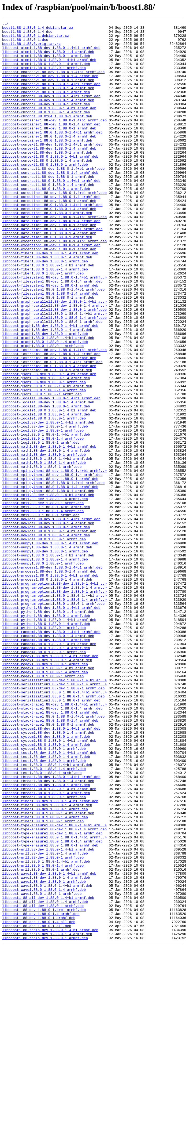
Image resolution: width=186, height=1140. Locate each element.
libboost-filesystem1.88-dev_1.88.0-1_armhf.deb (50, 338)
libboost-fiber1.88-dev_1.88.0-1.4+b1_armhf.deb (50, 299)
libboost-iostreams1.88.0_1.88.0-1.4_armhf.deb (49, 435)
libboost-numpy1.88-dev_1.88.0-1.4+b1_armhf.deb (50, 647)
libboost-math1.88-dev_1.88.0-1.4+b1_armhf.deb (49, 531)
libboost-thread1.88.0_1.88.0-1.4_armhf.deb (46, 947)
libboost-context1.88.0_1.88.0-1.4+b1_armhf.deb (50, 183)
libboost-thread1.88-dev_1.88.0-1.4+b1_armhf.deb (51, 928)
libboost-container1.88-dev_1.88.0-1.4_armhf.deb (51, 145)
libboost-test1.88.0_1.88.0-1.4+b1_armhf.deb (47, 913)
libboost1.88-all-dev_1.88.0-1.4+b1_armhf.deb (48, 1073)
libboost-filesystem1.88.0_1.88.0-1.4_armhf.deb (50, 348)
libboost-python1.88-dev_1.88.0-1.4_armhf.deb (48, 730)
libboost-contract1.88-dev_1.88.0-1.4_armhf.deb (50, 203)
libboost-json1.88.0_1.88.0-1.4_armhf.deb (44, 464)
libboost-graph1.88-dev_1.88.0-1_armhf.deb (45, 396)
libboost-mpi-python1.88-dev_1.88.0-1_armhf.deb (50, 570)
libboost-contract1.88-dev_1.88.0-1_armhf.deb (48, 207)
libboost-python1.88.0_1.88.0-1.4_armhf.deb (46, 744)
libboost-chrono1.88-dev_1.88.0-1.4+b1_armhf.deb (51, 111)
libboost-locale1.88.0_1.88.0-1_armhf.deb (44, 497)
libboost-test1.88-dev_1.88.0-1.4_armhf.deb (46, 904)
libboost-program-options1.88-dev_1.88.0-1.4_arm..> (54, 701)
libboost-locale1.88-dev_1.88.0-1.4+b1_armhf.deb (51, 473)
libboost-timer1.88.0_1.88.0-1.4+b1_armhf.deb (48, 971)
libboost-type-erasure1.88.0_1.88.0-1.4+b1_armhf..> (54, 1000)
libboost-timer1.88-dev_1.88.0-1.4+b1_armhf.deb (50, 957)
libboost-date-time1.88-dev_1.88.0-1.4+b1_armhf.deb (54, 256)
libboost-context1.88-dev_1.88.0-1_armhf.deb (47, 178)
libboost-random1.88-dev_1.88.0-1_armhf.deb (46, 763)
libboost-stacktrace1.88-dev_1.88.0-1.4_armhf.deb (52, 846)
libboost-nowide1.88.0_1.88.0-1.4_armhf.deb (46, 638)
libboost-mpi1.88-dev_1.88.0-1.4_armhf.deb (45, 594)
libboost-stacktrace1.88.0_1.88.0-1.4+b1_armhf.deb (53, 855)
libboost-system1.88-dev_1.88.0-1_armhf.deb (46, 879)
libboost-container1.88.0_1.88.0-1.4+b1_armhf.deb (52, 154)
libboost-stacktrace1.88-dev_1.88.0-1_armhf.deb (50, 850)
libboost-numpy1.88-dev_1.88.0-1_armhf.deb (45, 657)
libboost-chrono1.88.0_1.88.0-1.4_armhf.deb (46, 130)
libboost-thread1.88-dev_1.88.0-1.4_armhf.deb (48, 933)
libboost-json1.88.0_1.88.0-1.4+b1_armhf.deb (47, 459)
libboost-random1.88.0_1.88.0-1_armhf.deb (44, 778)
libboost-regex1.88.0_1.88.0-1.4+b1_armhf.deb (48, 797)
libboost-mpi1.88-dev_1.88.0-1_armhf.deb (43, 599)
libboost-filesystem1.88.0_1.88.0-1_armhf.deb (48, 352)
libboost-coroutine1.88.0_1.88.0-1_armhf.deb (47, 251)
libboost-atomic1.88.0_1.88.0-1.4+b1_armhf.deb (49, 67)
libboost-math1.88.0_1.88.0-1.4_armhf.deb (44, 551)
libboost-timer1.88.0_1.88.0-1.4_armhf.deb (45, 976)
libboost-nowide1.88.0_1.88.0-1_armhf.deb (44, 642)
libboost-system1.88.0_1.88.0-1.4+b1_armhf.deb (49, 884)
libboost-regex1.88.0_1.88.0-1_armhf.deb (43, 807)
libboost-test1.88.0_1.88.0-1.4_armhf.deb (44, 918)
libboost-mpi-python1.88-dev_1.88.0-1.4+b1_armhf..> (54, 560)
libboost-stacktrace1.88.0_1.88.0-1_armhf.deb (48, 865)
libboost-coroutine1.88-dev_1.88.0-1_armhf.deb (49, 236)
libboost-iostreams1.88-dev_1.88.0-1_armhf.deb (49, 425)
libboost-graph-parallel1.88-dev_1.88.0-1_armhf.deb (54, 367)
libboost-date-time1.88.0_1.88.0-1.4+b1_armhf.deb (52, 270)
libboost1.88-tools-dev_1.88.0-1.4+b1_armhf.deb (50, 1111)
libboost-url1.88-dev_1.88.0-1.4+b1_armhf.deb (48, 1015)
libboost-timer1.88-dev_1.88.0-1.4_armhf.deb (47, 962)
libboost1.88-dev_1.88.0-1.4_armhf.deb (41, 1092)
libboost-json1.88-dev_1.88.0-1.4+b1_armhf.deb (49, 444)
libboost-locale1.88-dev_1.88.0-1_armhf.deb (46, 483)
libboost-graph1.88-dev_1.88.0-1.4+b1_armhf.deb (50, 386)
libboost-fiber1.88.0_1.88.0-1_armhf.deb (43, 323)
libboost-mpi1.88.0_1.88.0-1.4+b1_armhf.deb (46, 604)
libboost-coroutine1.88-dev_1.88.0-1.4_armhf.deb (51, 232)
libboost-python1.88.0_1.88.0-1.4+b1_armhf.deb (49, 739)
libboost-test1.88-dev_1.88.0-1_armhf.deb (44, 908)
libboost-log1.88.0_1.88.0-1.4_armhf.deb (43, 522)
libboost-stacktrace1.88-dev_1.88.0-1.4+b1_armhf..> (54, 841)
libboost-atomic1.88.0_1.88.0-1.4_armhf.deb (46, 72)
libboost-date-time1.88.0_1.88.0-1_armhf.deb (47, 280)
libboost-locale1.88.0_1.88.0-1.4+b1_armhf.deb (49, 488)
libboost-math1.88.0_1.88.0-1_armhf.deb (41, 555)
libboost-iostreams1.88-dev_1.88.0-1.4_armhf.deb (51, 420)
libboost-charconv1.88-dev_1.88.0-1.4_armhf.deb (50, 87)
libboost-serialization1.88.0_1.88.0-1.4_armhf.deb (53, 831)
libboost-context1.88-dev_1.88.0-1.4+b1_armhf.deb (52, 169)
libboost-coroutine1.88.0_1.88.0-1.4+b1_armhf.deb (52, 241)
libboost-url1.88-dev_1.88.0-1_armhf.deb (43, 1024)
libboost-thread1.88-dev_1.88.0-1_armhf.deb (46, 937)
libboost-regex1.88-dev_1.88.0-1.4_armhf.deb (47, 788)
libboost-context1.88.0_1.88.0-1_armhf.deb (45, 193)
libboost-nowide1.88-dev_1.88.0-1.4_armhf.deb (48, 623)
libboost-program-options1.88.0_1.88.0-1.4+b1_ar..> (54, 710)
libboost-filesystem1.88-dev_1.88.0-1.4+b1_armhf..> (54, 328)
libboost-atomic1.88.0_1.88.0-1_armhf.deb (44, 77)
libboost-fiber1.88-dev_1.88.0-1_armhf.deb (45, 309)
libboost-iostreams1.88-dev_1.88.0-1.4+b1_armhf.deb (54, 415)
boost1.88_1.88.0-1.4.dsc (27, 33)
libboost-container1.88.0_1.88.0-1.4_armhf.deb (49, 159)
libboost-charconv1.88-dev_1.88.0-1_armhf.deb (48, 91)
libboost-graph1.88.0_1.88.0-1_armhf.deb (43, 410)
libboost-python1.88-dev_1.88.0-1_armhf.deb (46, 734)
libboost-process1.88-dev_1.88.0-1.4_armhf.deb (49, 681)
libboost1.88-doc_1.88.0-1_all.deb (36, 1107)
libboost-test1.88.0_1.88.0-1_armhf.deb (41, 923)
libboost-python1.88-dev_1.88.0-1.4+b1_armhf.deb (51, 725)
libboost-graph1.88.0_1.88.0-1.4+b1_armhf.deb (48, 401)
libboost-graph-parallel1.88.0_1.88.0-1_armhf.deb (52, 381)
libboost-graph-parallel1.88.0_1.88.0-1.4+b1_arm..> (54, 372)
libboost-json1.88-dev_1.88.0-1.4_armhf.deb (46, 449)
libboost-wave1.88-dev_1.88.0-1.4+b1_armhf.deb (49, 1044)
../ (5, 24)
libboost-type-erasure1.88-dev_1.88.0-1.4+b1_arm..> (54, 986)
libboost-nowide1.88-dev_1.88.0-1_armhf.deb (46, 628)
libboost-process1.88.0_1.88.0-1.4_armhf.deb (47, 691)
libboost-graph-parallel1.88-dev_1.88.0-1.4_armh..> (54, 362)
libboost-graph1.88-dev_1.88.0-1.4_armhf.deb (47, 391)
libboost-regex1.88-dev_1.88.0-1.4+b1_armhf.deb (50, 783)
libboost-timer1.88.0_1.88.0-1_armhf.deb (43, 981)
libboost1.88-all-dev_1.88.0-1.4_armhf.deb (45, 1078)
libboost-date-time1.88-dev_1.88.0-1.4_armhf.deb (51, 261)
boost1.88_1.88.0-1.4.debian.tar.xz (37, 29)
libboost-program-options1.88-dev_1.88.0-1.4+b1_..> (54, 696)
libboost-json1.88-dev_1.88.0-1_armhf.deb (44, 454)
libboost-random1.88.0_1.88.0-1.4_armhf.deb (46, 773)
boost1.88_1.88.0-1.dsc (25, 43)
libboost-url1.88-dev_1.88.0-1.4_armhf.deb (45, 1020)
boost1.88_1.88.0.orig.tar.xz (31, 48)
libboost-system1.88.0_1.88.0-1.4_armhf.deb (46, 889)
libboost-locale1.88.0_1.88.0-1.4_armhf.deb (46, 493)
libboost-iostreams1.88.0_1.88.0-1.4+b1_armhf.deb (52, 430)
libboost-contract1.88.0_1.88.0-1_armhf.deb (46, 222)
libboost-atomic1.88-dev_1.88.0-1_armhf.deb (46, 62)
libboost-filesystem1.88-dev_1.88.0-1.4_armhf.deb (52, 333)
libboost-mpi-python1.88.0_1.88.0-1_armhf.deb (48, 584)
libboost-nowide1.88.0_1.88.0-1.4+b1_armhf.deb (49, 633)
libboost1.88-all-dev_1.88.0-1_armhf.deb (43, 1082)
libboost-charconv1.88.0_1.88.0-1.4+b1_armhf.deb (51, 96)
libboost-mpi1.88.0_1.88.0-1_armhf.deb (41, 613)
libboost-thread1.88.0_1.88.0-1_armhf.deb (44, 952)
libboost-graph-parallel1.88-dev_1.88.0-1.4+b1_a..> (54, 357)
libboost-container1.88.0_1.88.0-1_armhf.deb (47, 164)
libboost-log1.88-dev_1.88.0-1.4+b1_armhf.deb (48, 502)
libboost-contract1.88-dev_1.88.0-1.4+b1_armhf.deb (53, 198)
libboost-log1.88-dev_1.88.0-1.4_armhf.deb (45, 507)
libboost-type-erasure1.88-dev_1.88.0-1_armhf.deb (52, 995)
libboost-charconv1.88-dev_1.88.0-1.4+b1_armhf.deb (53, 82)
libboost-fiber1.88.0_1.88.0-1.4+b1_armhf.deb (48, 314)
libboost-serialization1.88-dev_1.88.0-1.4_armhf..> (54, 817)
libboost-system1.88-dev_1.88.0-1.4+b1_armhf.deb (51, 870)
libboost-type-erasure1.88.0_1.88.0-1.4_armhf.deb (52, 1005)
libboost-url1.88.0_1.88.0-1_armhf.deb (41, 1039)
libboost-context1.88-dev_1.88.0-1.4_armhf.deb (49, 174)
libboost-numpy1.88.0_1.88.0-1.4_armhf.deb (45, 667)
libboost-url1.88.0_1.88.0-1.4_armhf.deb (43, 1034)
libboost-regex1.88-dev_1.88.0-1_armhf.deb (45, 792)
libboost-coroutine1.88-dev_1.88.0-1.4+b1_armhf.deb (54, 227)
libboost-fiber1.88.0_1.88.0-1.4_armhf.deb (45, 319)
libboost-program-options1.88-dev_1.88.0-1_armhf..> (54, 705)
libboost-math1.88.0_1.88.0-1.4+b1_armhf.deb (47, 546)
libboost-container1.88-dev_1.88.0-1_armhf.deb (49, 149)
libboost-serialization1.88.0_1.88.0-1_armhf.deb (51, 836)
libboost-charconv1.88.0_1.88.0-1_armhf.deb (46, 106)
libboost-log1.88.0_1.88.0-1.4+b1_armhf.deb (46, 517)
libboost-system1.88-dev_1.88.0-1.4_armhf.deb (48, 875)
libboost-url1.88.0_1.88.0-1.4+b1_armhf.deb (46, 1029)
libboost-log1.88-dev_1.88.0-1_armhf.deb (43, 512)
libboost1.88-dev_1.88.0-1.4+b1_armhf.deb (44, 1087)
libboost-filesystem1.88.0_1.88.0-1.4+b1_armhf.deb (53, 343)
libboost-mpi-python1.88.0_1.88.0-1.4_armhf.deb (50, 580)
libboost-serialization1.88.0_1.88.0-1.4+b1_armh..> (54, 826)
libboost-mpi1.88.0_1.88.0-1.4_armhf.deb (43, 609)
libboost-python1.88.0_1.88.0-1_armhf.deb (44, 749)
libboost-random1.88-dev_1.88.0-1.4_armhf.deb (48, 759)
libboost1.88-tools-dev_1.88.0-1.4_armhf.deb (47, 1116)
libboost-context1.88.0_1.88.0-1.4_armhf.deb (47, 188)
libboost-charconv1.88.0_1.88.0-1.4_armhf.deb (48, 101)
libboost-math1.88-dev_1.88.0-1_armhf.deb (44, 541)
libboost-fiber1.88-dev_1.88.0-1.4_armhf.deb (47, 304)
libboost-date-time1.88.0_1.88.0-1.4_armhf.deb (49, 275)
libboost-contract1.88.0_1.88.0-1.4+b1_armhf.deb (51, 212)
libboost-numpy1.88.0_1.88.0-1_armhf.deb (43, 671)
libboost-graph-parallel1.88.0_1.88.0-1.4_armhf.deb (54, 377)
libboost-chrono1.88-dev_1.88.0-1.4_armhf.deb (48, 116)
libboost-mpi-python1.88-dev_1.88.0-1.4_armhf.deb (52, 565)
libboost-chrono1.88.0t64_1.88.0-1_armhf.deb (47, 135)
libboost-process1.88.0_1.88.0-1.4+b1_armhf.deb (50, 686)
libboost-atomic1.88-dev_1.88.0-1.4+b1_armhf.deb (51, 53)
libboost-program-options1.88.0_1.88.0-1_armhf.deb (53, 720)
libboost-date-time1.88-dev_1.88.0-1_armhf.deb (49, 265)
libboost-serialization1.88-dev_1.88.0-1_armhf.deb (53, 821)
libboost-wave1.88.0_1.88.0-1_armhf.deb (41, 1068)
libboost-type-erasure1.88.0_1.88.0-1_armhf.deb (50, 1010)
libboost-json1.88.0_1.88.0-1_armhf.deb (41, 468)
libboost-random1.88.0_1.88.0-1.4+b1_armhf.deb (49, 768)
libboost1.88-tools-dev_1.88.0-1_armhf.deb (45, 1121)
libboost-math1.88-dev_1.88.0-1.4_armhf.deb (46, 536)
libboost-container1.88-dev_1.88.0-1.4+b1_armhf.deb (54, 140)
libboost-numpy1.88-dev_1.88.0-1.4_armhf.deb (47, 652)
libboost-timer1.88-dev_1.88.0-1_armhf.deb (45, 966)
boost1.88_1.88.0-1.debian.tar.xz (35, 38)
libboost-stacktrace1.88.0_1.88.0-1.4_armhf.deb (50, 860)
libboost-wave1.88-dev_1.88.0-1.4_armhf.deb (46, 1049)
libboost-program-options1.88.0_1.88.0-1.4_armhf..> (54, 715)
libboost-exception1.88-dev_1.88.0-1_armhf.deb (49, 294)
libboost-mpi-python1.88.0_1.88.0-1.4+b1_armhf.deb (53, 575)
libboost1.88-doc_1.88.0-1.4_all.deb (38, 1102)
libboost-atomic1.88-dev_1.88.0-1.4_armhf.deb (48, 58)
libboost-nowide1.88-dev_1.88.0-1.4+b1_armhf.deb (51, 618)
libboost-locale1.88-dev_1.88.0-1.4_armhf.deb (48, 478)
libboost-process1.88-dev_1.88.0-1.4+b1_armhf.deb (52, 676)
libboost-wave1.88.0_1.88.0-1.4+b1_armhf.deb (47, 1058)
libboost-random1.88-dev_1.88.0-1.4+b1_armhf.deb (51, 754)
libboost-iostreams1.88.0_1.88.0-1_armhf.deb (47, 439)
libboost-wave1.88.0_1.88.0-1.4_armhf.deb (44, 1063)
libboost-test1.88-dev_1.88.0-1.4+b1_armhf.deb (49, 899)
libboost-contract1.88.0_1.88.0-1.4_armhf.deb (48, 217)
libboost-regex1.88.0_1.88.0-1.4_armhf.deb (45, 802)
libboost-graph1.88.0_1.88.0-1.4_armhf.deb (45, 406)
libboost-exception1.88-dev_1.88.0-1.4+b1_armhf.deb (54, 285)
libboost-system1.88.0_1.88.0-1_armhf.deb (44, 894)
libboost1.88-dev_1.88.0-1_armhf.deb (38, 1097)
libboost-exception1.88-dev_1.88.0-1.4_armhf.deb (51, 290)
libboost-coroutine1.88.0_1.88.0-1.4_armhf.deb (49, 246)
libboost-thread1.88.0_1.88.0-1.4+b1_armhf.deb (49, 942)
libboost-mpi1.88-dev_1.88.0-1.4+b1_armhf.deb (48, 589)
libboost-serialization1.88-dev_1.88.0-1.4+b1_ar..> (54, 812)
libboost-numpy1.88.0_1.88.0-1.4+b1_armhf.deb (48, 662)
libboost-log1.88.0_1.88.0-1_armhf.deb (41, 526)
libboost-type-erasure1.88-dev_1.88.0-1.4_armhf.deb (54, 991)
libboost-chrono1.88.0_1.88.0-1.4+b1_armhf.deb (49, 125)
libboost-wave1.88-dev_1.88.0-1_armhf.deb (44, 1053)
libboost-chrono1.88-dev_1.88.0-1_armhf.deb (46, 120)
